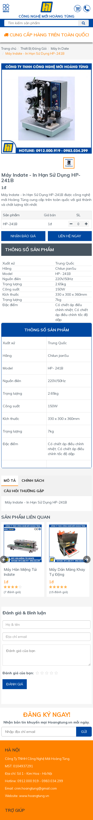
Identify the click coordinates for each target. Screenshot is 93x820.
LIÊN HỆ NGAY (69, 236)
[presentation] (3, 559)
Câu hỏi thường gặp (24, 491)
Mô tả (10, 480)
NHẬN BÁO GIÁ (23, 236)
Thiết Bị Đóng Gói (34, 48)
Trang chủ (8, 48)
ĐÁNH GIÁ (14, 684)
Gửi (84, 731)
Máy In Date (60, 48)
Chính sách (33, 480)
